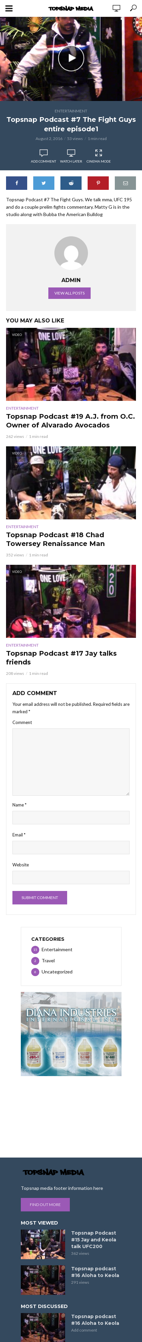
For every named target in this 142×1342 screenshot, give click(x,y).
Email (19, 834)
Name (19, 804)
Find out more (45, 1204)
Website (20, 864)
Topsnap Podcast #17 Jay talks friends (61, 657)
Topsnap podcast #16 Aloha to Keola (95, 1272)
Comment (22, 722)
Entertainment (71, 110)
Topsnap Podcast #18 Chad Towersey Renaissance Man (55, 539)
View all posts (69, 293)
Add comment (43, 161)
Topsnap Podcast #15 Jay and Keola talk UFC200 (93, 1239)
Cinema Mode (98, 156)
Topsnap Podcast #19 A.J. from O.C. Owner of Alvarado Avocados (70, 420)
